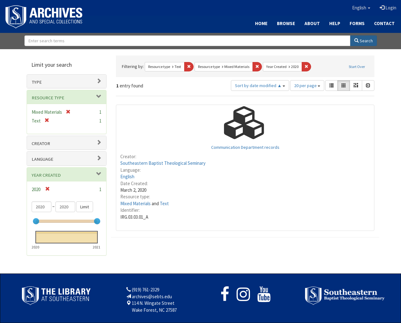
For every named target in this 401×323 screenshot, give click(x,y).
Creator (41, 143)
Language (42, 159)
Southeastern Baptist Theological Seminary (163, 163)
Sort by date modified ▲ (260, 85)
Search (363, 41)
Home (261, 23)
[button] (361, 8)
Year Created (46, 175)
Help (334, 23)
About (312, 23)
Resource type (48, 98)
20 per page (307, 85)
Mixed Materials (135, 203)
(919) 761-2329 (145, 290)
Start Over (357, 66)
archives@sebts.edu (152, 297)
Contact (384, 23)
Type (37, 82)
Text (164, 203)
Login (388, 8)
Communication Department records (245, 147)
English (127, 177)
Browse (286, 23)
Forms (357, 23)
